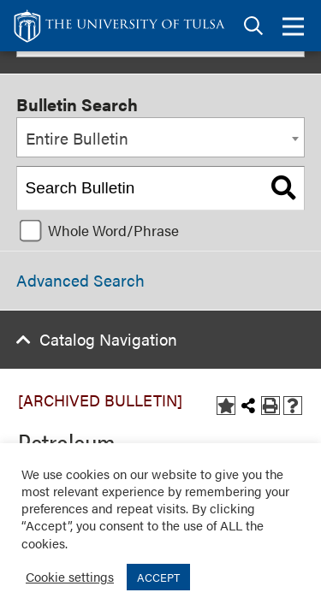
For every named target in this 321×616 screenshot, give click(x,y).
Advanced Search (80, 280)
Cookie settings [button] (70, 576)
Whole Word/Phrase (113, 230)
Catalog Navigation (108, 339)
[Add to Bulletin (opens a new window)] (226, 405)
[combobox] (160, 137)
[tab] (253, 26)
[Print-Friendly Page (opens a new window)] (270, 405)
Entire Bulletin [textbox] (77, 138)
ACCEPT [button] (158, 577)
